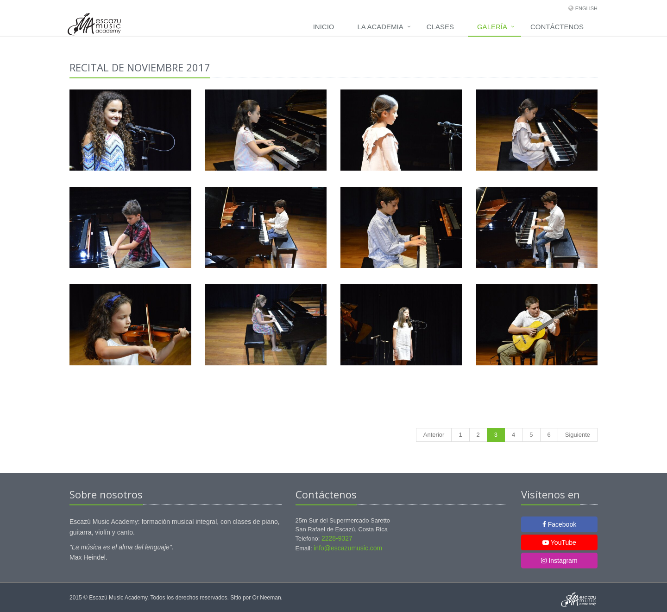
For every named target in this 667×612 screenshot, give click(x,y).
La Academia (380, 27)
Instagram (559, 560)
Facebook (559, 524)
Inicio (323, 27)
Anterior (434, 434)
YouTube (559, 542)
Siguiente (577, 434)
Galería (492, 27)
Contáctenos (557, 27)
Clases (440, 27)
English (586, 8)
